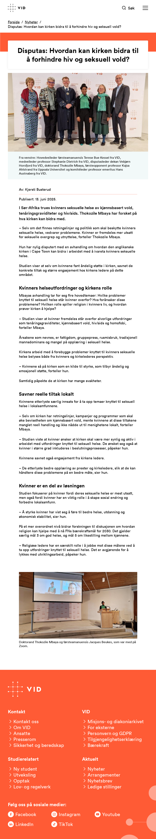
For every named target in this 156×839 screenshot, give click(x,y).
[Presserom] (22, 739)
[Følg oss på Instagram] (67, 814)
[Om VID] (19, 727)
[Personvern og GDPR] (107, 733)
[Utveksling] (22, 775)
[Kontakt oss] (23, 721)
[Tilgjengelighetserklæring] (112, 739)
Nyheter (31, 22)
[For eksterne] (98, 727)
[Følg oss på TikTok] (67, 824)
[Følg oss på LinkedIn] (23, 824)
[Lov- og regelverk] (29, 787)
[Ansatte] (19, 733)
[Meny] (145, 8)
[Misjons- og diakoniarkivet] (113, 721)
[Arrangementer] (101, 775)
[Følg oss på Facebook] (23, 814)
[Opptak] (19, 781)
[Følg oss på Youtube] (110, 814)
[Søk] (128, 8)
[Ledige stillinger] (101, 787)
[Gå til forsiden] (16, 8)
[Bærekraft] (95, 745)
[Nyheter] (93, 769)
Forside (14, 22)
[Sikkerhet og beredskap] (36, 745)
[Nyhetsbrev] (97, 781)
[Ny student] (22, 769)
